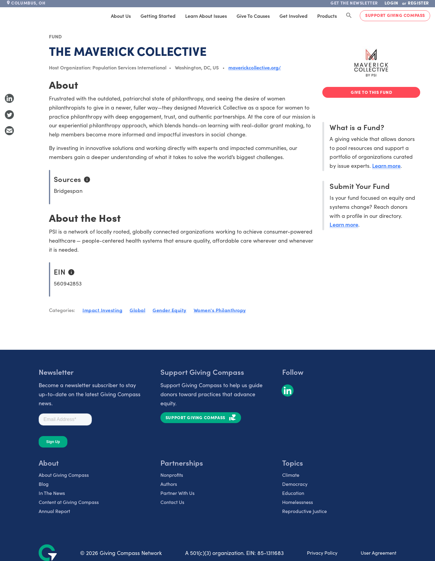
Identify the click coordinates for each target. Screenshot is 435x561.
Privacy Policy (322, 552)
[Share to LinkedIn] (9, 98)
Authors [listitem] (168, 483)
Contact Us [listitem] (172, 502)
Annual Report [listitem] (54, 511)
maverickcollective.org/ (254, 67)
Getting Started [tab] (158, 15)
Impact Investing (102, 310)
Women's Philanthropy (220, 310)
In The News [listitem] (52, 492)
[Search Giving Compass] (349, 15)
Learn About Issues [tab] (206, 15)
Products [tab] (327, 15)
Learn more (386, 165)
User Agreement (378, 552)
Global (137, 310)
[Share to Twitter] (9, 114)
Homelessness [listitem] (297, 502)
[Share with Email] (9, 130)
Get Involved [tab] (293, 15)
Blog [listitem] (44, 483)
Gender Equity (169, 310)
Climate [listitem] (290, 474)
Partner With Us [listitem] (177, 492)
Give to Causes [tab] (253, 15)
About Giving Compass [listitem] (64, 474)
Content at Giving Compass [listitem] (69, 502)
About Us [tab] (121, 15)
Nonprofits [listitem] (171, 474)
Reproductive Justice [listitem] (304, 511)
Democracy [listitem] (295, 483)
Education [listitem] (293, 492)
